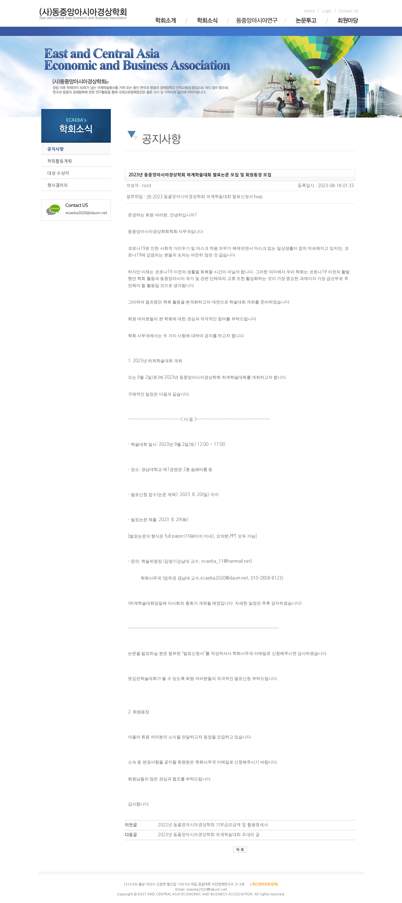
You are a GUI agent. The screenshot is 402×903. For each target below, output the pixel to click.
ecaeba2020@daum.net (206, 889)
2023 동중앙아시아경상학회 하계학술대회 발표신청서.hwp (205, 197)
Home (309, 10)
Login (327, 10)
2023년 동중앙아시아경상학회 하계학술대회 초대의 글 (209, 835)
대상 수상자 (58, 173)
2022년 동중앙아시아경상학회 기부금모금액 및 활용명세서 (213, 825)
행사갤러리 (57, 185)
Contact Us (348, 10)
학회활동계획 (59, 161)
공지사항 (55, 149)
